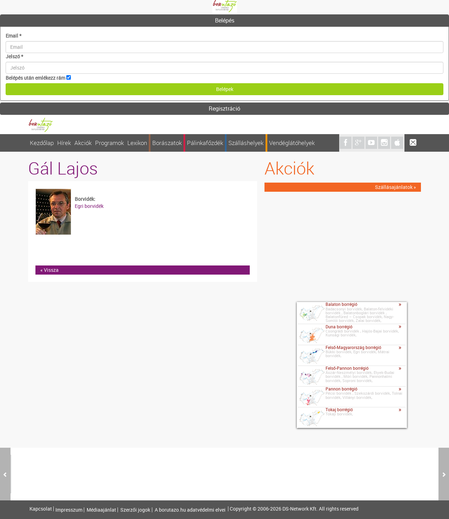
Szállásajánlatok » (395, 187)
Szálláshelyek (245, 143)
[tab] (224, 21)
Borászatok (167, 143)
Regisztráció (224, 108)
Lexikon (137, 143)
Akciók (83, 143)
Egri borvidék (89, 206)
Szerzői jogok (135, 509)
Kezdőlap (42, 143)
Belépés (224, 20)
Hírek (64, 143)
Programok (109, 143)
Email (13, 35)
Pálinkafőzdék (205, 143)
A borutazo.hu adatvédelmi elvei (190, 509)
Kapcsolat (40, 508)
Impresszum (68, 509)
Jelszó (14, 56)
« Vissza (49, 270)
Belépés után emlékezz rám (35, 77)
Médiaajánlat (101, 509)
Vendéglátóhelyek (292, 143)
